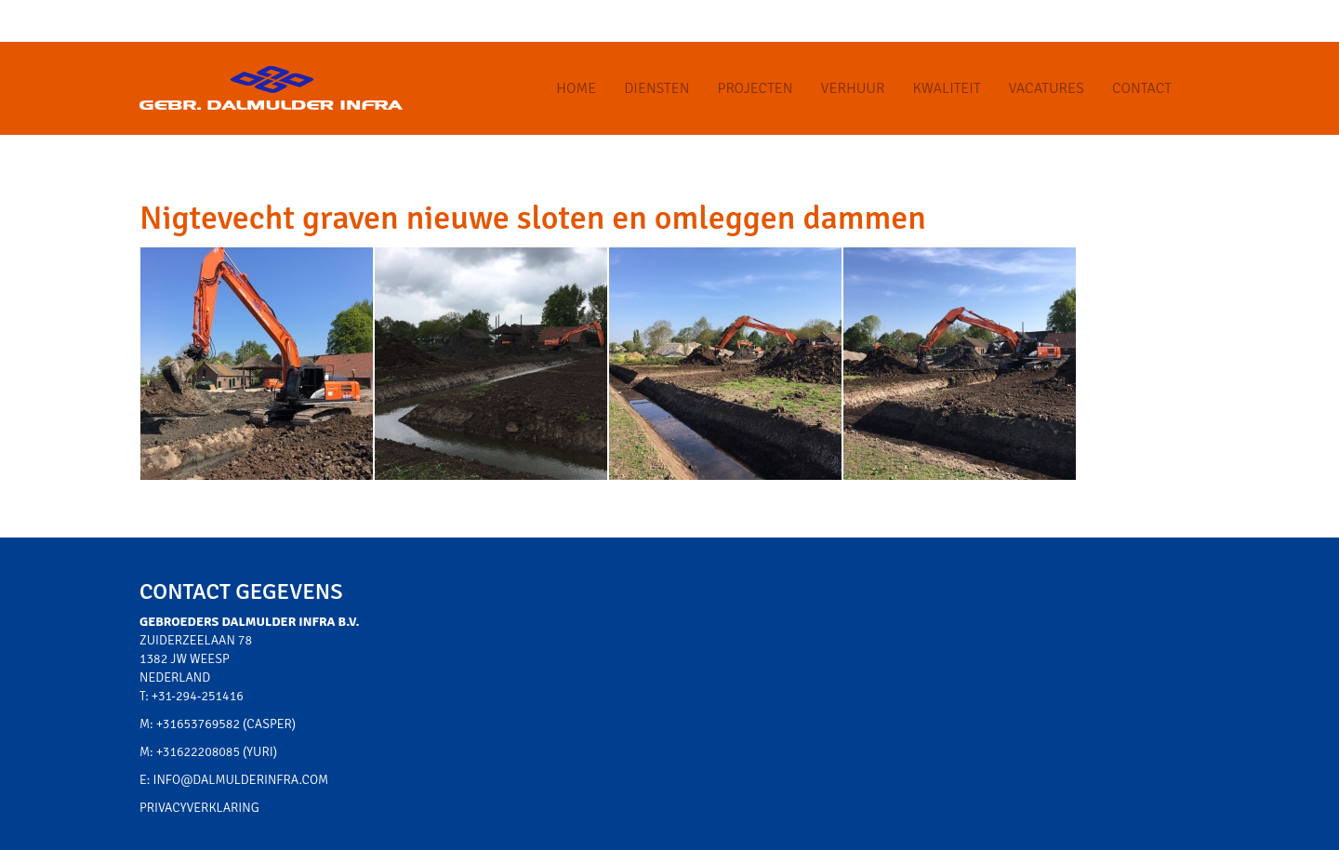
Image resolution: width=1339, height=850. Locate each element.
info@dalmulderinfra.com (241, 780)
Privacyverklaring (199, 808)
